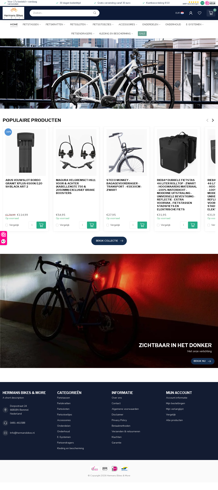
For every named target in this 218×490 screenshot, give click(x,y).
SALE (142, 33)
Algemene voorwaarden (125, 409)
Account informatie (176, 397)
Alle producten (174, 420)
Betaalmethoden (121, 425)
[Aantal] (32, 225)
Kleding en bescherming (115, 33)
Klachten (117, 437)
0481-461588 (17, 423)
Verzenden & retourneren (126, 431)
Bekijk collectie (109, 241)
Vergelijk (14, 225)
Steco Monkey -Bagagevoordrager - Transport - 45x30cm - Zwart (124, 185)
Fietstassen (31, 24)
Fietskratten (54, 24)
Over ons (117, 397)
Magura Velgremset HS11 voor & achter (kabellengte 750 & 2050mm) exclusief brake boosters (76, 187)
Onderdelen (150, 24)
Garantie (116, 442)
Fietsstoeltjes (102, 24)
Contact (116, 403)
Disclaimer (117, 414)
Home (14, 24)
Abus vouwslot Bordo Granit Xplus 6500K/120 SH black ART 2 (23, 183)
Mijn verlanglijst (174, 409)
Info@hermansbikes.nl (22, 433)
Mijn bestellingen (175, 403)
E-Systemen (193, 24)
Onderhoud (173, 24)
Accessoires (127, 24)
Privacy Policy (119, 420)
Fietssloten (78, 24)
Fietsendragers (81, 33)
